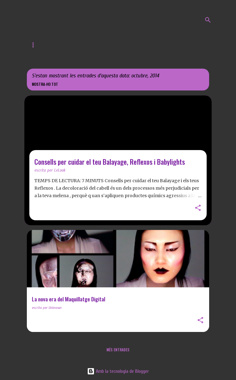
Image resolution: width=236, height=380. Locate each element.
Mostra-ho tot (45, 84)
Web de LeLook (69, 45)
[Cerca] (208, 19)
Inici (34, 45)
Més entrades (118, 349)
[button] (198, 208)
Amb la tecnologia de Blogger (118, 371)
